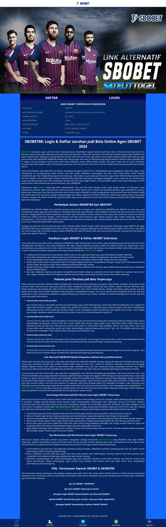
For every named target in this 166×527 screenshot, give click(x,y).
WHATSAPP (116, 523)
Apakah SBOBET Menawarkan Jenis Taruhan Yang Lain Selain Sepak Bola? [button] (82, 499)
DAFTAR (51, 97)
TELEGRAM (83, 523)
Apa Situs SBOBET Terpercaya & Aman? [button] (81, 489)
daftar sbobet (90, 250)
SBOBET (42, 187)
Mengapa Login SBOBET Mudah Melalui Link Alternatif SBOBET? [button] (81, 494)
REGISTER (49, 523)
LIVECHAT (149, 523)
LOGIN (114, 97)
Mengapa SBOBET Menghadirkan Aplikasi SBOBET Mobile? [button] (82, 504)
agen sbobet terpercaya (62, 409)
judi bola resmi (105, 439)
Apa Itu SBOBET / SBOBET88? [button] (81, 483)
